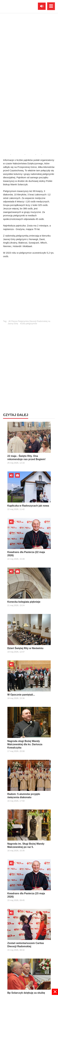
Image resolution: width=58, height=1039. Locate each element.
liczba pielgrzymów (28, 323)
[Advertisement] (29, 290)
